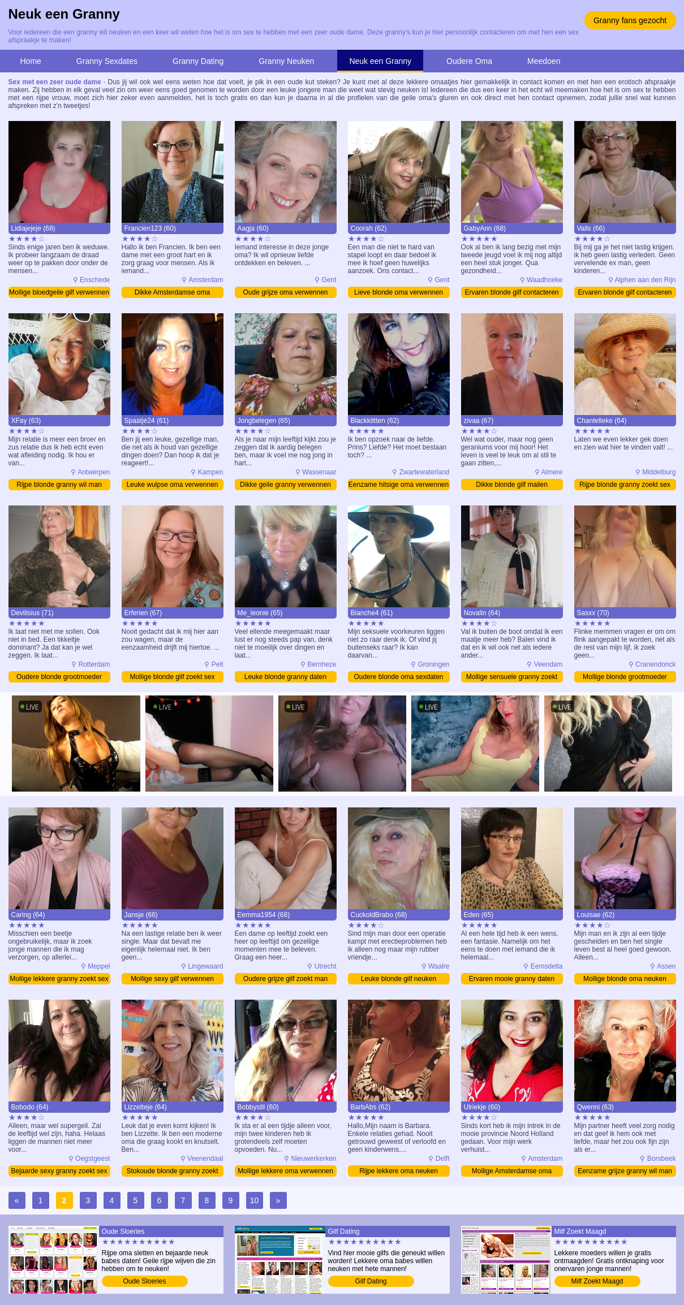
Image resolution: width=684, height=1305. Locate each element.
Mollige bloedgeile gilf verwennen (59, 292)
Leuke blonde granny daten (285, 677)
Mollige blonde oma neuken (624, 979)
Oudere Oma (469, 61)
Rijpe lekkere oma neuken (398, 1171)
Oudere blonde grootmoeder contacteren (59, 677)
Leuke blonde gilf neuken (398, 979)
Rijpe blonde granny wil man (59, 485)
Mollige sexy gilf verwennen (172, 979)
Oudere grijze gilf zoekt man (285, 979)
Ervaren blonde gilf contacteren (511, 292)
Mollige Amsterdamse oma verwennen (512, 1172)
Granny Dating (198, 61)
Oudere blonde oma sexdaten (398, 677)
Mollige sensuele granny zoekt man (511, 677)
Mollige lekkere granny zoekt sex (59, 979)
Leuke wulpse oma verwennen (172, 485)
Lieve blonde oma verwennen (398, 292)
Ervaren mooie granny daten (511, 979)
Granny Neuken (286, 61)
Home (30, 61)
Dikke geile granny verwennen (285, 485)
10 (254, 1200)
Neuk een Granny (380, 61)
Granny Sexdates (106, 61)
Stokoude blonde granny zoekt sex (172, 1172)
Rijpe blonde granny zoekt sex (624, 485)
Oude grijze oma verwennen (285, 292)
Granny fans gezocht (629, 20)
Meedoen (543, 61)
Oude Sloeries (144, 1281)
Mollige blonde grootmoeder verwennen (625, 677)
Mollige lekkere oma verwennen (285, 1171)
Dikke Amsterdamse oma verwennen (172, 293)
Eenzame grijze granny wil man (625, 1171)
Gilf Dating (370, 1281)
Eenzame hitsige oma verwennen (399, 485)
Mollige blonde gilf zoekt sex (172, 677)
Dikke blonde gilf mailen (512, 485)
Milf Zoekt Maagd (597, 1281)
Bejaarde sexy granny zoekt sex (59, 1171)
